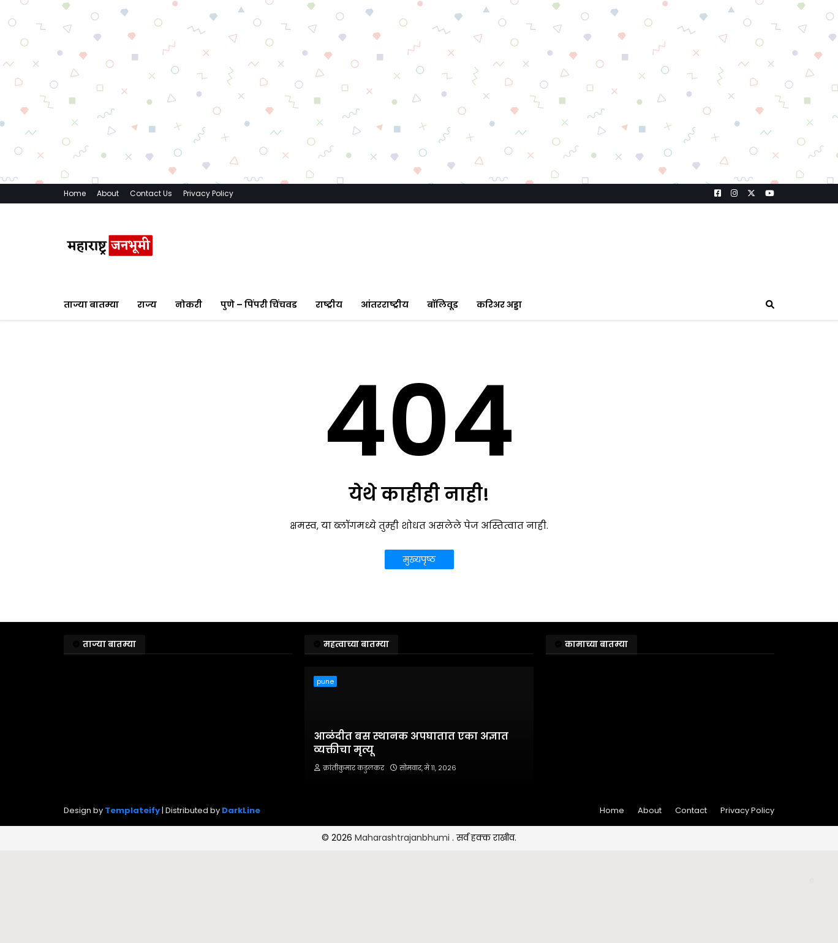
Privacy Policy (208, 193)
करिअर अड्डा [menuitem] (499, 304)
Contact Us (151, 193)
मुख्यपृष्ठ (419, 559)
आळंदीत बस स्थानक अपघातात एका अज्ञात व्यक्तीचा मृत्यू (411, 743)
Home (75, 193)
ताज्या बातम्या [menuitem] (91, 304)
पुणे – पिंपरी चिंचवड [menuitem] (259, 304)
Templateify (132, 810)
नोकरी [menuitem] (188, 304)
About (108, 193)
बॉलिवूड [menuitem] (442, 304)
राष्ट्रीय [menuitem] (328, 304)
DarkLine (241, 810)
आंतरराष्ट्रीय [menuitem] (385, 304)
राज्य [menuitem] (147, 304)
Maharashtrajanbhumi (403, 837)
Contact (691, 810)
